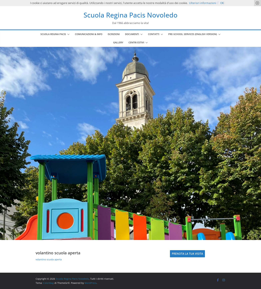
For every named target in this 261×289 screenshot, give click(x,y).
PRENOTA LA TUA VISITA (187, 254)
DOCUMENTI (132, 34)
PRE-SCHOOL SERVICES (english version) (192, 34)
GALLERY (118, 42)
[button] (68, 34)
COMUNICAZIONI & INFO (88, 34)
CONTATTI (153, 34)
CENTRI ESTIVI (136, 42)
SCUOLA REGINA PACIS (53, 34)
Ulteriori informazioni (202, 3)
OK (222, 3)
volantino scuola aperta (49, 259)
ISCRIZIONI (114, 34)
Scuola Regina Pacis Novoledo (130, 15)
